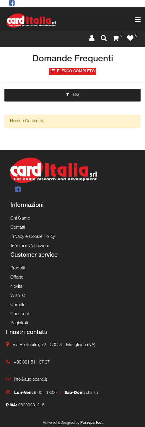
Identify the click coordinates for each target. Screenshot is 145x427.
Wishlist (17, 296)
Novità (16, 286)
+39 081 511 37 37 (32, 362)
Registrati (19, 323)
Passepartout (91, 423)
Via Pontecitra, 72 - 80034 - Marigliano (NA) (54, 345)
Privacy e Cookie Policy (32, 237)
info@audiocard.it (30, 379)
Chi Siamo (20, 218)
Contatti (17, 227)
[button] (104, 39)
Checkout (19, 314)
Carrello (17, 305)
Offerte (16, 277)
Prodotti (17, 268)
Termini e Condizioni (29, 246)
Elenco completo (72, 71)
